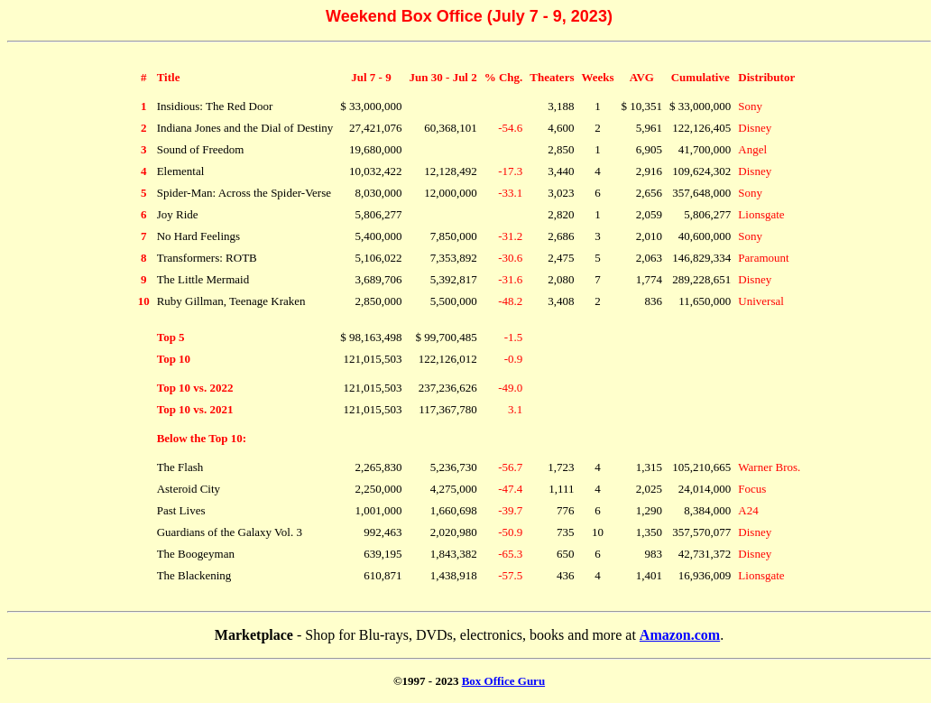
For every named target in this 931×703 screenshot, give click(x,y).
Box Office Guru (503, 681)
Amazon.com (680, 635)
